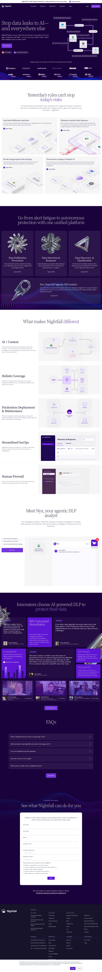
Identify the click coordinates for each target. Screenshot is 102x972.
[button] (34, 6)
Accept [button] (72, 968)
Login (87, 6)
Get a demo (95, 6)
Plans (70, 6)
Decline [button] (79, 968)
